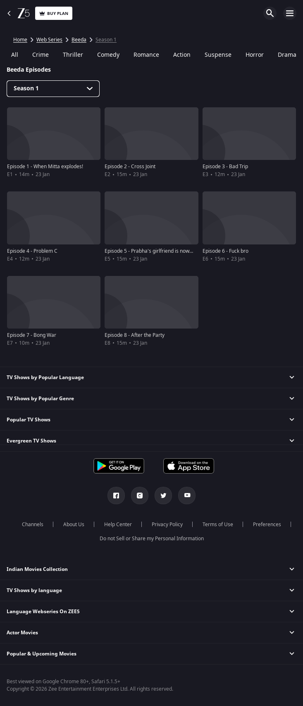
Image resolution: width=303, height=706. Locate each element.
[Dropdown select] (53, 89)
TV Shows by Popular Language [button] (45, 377)
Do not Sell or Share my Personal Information (152, 538)
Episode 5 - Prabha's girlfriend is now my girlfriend (162, 251)
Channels (32, 524)
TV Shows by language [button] (34, 590)
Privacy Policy (167, 524)
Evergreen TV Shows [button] (31, 441)
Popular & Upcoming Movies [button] (41, 654)
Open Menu (289, 13)
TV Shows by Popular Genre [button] (40, 398)
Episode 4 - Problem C (32, 251)
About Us (73, 524)
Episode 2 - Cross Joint (130, 166)
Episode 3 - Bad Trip (225, 166)
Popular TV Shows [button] (28, 419)
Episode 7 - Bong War (31, 335)
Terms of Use (218, 524)
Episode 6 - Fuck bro (225, 251)
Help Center (118, 524)
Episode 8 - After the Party (135, 335)
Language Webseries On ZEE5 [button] (43, 611)
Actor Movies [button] (22, 632)
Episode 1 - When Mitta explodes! (45, 166)
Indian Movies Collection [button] (37, 569)
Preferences (267, 524)
